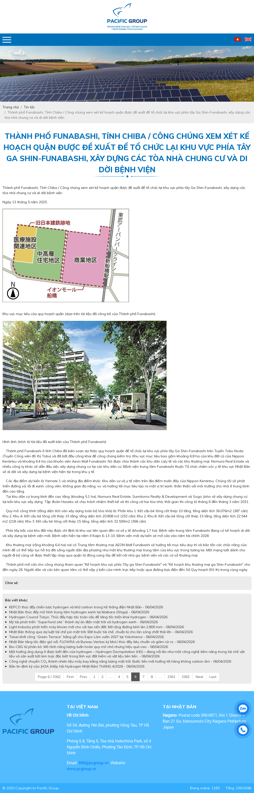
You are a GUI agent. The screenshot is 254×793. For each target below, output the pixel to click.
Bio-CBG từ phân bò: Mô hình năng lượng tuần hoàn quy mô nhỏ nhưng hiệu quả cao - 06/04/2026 (88, 647)
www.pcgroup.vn (82, 768)
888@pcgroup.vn (94, 762)
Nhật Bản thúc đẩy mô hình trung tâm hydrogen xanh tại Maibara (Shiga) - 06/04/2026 (79, 612)
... (111, 677)
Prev (83, 677)
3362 (186, 677)
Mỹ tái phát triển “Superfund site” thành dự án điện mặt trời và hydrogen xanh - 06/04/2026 (83, 622)
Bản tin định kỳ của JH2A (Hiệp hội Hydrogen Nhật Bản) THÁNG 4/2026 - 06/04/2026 (76, 666)
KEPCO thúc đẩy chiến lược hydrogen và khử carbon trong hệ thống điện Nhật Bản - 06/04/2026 (86, 607)
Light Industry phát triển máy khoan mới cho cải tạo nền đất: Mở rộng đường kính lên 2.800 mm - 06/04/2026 (96, 627)
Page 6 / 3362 (49, 677)
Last (212, 677)
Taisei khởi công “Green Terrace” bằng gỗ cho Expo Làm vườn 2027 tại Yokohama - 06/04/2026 (86, 637)
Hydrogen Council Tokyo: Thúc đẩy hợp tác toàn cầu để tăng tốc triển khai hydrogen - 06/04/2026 (88, 617)
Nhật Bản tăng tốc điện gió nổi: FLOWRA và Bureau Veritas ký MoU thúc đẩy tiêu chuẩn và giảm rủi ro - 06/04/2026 (102, 642)
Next (199, 677)
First (70, 677)
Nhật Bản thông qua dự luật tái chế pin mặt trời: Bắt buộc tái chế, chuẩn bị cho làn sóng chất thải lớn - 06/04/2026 (101, 632)
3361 (171, 677)
